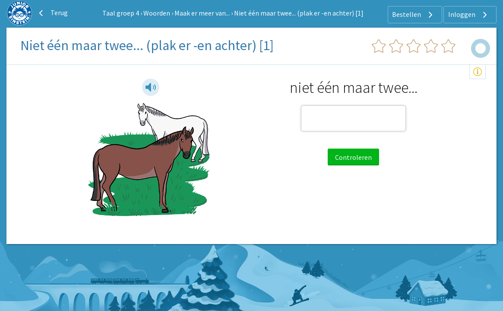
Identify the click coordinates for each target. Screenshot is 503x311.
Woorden (156, 13)
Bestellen (413, 14)
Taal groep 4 (120, 13)
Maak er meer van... (202, 13)
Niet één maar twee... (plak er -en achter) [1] (299, 13)
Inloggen (468, 14)
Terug (52, 13)
